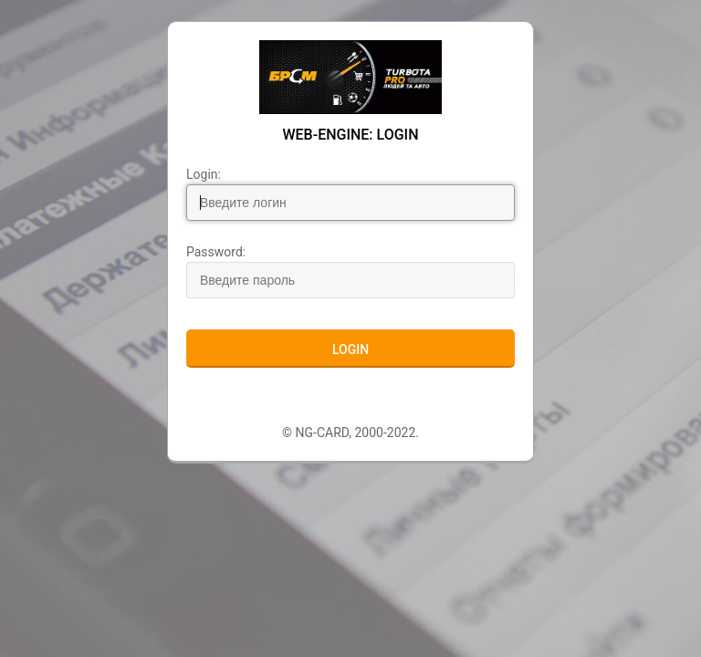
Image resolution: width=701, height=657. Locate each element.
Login (350, 349)
